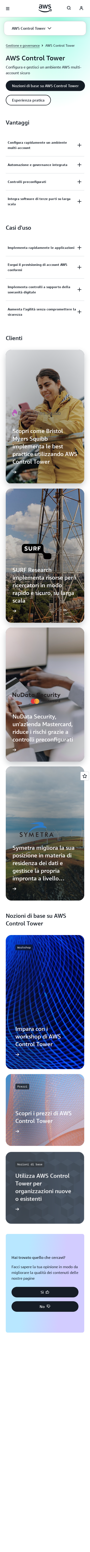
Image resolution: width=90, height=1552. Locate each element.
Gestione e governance (23, 45)
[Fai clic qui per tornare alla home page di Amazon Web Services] (45, 8)
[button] (31, 28)
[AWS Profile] (81, 8)
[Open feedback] (84, 776)
